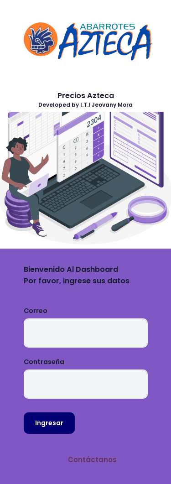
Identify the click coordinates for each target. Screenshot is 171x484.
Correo (35, 310)
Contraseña (44, 361)
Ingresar (49, 422)
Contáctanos (92, 459)
